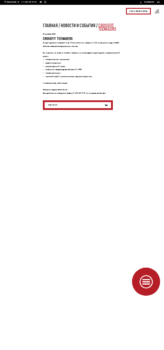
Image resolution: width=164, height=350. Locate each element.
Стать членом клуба (138, 11)
